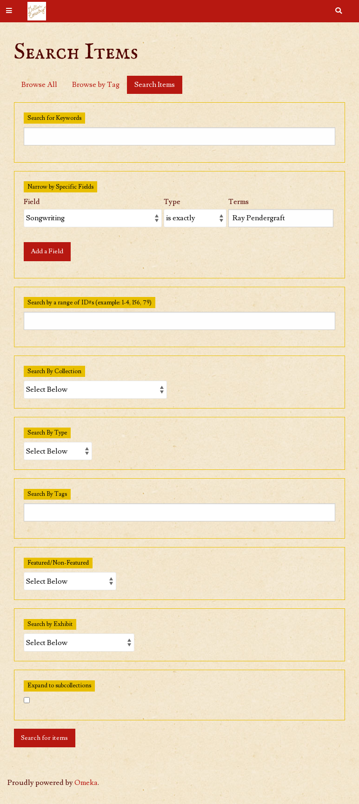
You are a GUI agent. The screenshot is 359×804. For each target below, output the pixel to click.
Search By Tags (47, 494)
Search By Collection (54, 371)
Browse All (39, 84)
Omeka (86, 782)
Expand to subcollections (59, 685)
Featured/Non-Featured (58, 563)
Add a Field (47, 251)
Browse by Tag (96, 84)
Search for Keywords (54, 118)
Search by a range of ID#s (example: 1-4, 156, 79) (89, 302)
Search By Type (47, 432)
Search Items (154, 84)
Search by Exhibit (50, 624)
